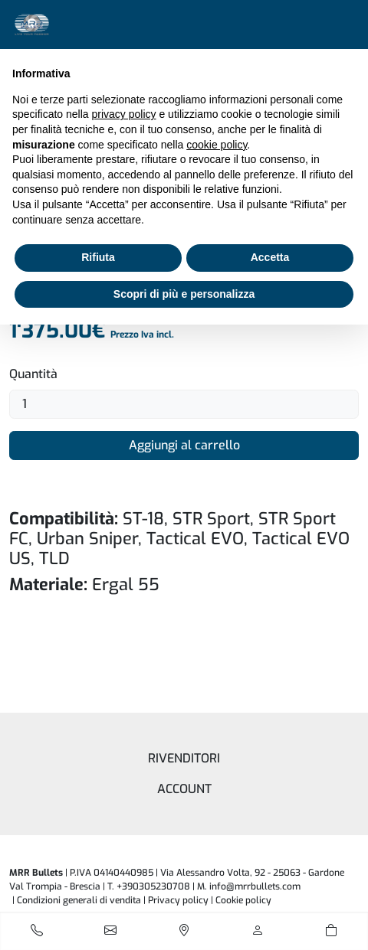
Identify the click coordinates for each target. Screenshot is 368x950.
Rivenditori (184, 758)
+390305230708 (153, 886)
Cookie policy (243, 900)
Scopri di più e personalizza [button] (184, 294)
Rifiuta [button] (98, 257)
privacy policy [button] (124, 114)
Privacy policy (178, 900)
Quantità (33, 374)
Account (184, 789)
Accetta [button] (270, 257)
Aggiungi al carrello (184, 445)
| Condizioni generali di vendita (76, 900)
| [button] (241, 900)
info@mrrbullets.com (255, 886)
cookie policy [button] (216, 145)
